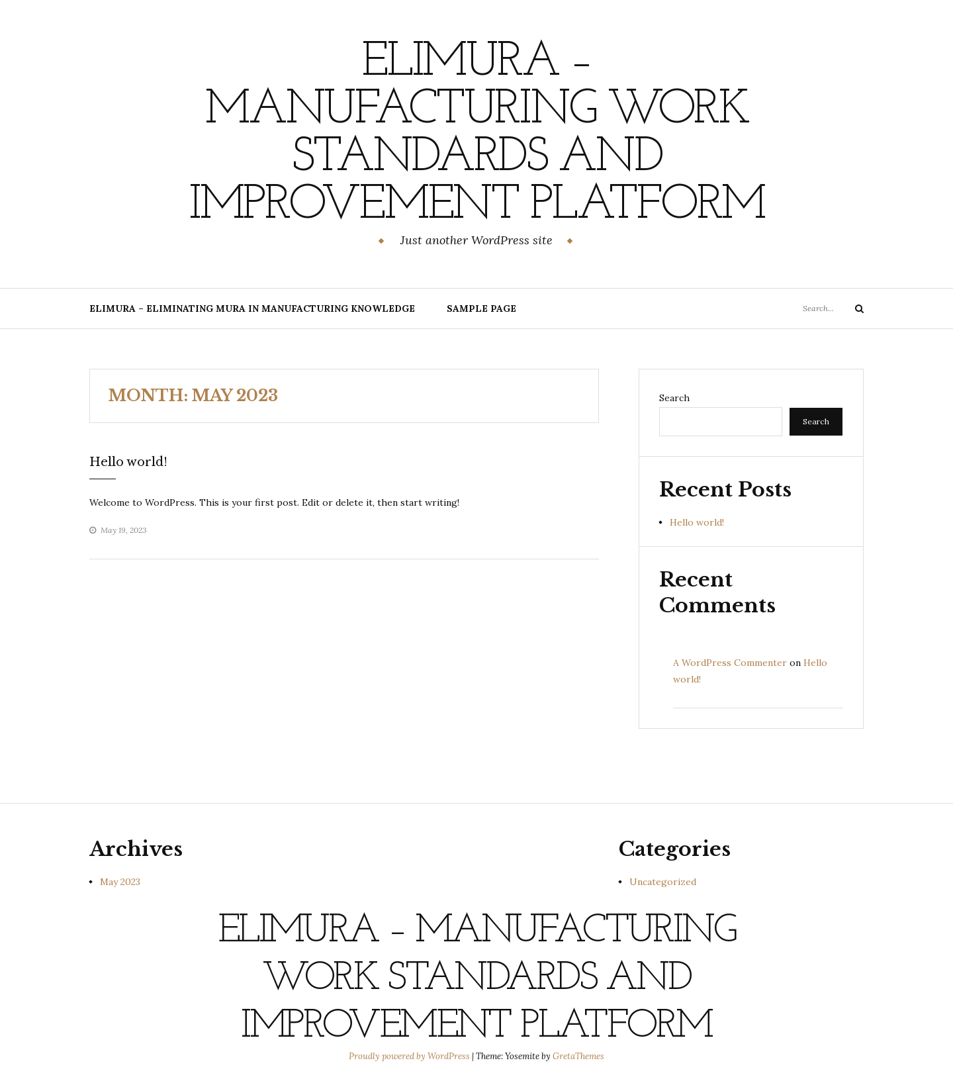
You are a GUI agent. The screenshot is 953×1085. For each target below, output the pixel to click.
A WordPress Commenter (730, 663)
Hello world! (128, 462)
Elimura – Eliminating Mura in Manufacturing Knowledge (252, 308)
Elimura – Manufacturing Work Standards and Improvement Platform (476, 134)
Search (674, 398)
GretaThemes (578, 1056)
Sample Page (481, 308)
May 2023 (120, 882)
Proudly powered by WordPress (410, 1056)
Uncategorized (662, 882)
